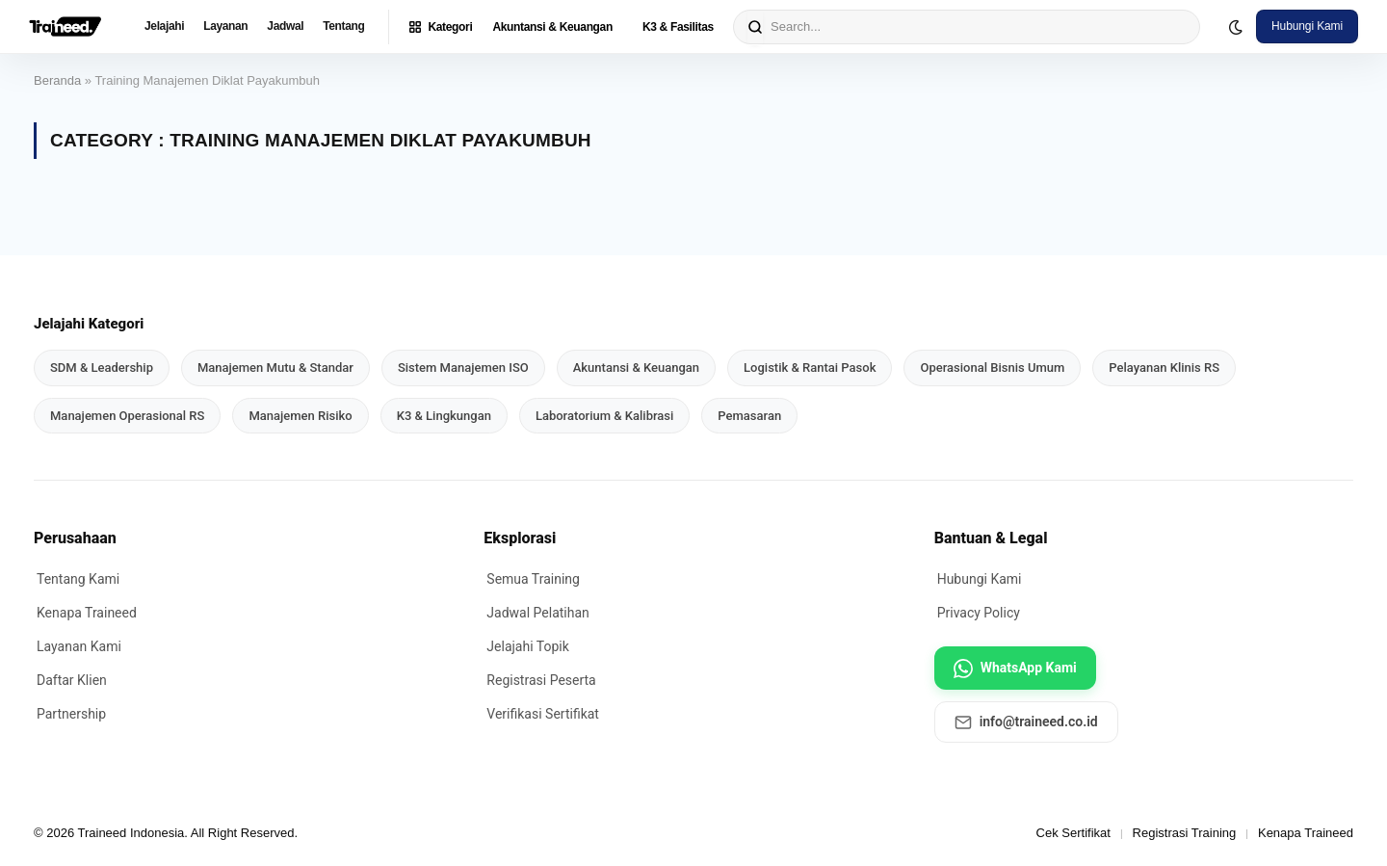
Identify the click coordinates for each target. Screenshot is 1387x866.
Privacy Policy (978, 612)
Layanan (225, 26)
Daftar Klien (72, 680)
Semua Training (533, 579)
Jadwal (285, 26)
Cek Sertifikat (1073, 833)
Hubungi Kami (1307, 26)
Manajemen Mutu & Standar (275, 367)
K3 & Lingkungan (444, 415)
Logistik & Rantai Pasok (810, 367)
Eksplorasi (520, 538)
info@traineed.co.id (1026, 722)
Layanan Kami (79, 646)
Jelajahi (164, 26)
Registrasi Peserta (540, 680)
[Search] (755, 27)
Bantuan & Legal (991, 538)
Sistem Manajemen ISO (463, 367)
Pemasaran (749, 415)
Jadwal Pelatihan (537, 612)
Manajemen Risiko (300, 415)
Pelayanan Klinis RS (1164, 367)
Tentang (343, 26)
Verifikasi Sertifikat (542, 714)
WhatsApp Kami (1015, 668)
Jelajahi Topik (527, 646)
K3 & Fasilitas (678, 27)
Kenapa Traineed (87, 612)
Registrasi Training (1185, 833)
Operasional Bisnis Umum (992, 367)
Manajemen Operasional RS (127, 415)
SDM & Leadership (101, 367)
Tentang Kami (78, 579)
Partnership (71, 714)
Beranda (57, 80)
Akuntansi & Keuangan (552, 27)
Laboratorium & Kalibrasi (604, 415)
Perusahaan (75, 538)
